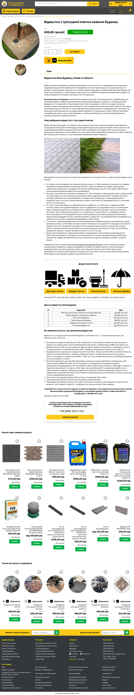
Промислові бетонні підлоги (46, 654)
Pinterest (85, 654)
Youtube (73, 654)
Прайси (72, 643)
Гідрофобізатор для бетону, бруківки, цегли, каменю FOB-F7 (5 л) (78, 473)
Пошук (93, 4)
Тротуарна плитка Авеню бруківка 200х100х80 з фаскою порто (33, 473)
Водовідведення (108, 670)
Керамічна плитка (8, 677)
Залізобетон (6, 659)
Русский (112, 12)
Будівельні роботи (109, 667)
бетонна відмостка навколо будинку (88, 244)
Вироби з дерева (8, 670)
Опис (49, 71)
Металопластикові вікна (111, 677)
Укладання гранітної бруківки (100, 606)
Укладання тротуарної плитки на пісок (56, 607)
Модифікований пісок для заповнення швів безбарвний (11, 529)
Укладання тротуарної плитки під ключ (34, 607)
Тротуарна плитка (13, 16)
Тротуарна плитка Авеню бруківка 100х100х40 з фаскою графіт (11, 473)
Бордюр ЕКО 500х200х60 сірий (123, 528)
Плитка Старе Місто (9, 648)
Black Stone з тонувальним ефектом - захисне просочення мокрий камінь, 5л (122, 474)
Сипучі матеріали (8, 685)
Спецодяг (72, 685)
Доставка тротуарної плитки (46, 643)
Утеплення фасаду (42, 648)
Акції (3, 667)
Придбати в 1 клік (80, 32)
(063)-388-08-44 (108, 651)
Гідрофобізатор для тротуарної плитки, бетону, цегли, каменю (16, 673)
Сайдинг (105, 682)
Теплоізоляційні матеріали (78, 688)
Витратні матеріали (76, 670)
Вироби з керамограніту (44, 670)
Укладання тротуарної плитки (46, 646)
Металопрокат (7, 680)
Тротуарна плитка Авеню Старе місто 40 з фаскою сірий (56, 472)
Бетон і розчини (41, 667)
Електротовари (74, 673)
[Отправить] (57, 632)
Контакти (72, 656)
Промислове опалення (77, 682)
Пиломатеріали (7, 682)
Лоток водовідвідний (102, 528)
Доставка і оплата (75, 651)
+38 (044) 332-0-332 (70, 411)
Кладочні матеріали (42, 677)
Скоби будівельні (8, 651)
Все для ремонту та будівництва (13, 3)
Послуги (28, 11)
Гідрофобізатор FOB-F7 (10, 654)
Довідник (72, 648)
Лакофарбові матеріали (77, 677)
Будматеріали (11, 11)
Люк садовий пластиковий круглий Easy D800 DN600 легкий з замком (33, 530)
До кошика (74, 52)
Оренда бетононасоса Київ (45, 656)
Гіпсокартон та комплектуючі (45, 673)
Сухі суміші (39, 688)
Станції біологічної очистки (11, 688)
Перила (105, 680)
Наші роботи (74, 646)
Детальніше (15, 482)
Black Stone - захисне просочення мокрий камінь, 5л (99, 472)
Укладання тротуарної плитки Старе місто (122, 607)
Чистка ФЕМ (40, 659)
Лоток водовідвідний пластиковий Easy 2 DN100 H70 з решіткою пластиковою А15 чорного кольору (78, 533)
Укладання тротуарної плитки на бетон (78, 607)
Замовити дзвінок (70, 417)
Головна (4, 16)
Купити (15, 487)
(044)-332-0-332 (120, 4)
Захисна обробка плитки (44, 651)
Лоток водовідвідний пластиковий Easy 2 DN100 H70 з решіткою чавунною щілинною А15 (55, 532)
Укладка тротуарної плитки (12, 606)
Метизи (38, 680)
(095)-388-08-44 (108, 648)
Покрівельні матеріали (43, 682)
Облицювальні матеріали (78, 680)
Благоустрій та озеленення (78, 667)
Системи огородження (43, 685)
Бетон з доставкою (9, 643)
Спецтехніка (106, 685)
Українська (112, 10)
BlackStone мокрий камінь (11, 656)
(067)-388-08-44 (108, 646)
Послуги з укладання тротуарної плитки (32, 16)
